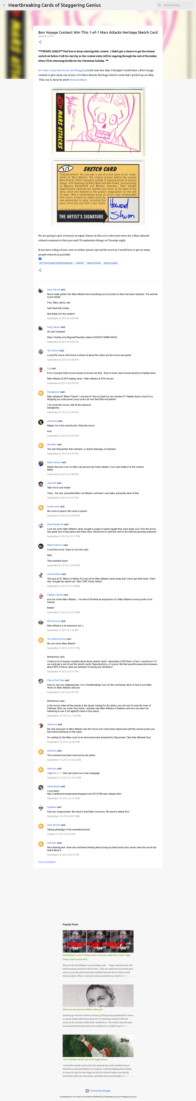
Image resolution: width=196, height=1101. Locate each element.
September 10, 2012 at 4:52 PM (63, 742)
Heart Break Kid (55, 524)
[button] (40, 42)
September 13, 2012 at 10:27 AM (64, 777)
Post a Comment (47, 862)
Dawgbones (53, 392)
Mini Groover (53, 621)
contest (80, 263)
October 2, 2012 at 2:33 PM (61, 834)
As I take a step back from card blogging (62, 70)
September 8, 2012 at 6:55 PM (62, 453)
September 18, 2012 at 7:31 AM (63, 798)
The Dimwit (53, 350)
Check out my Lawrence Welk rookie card (83, 1009)
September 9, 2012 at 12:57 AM (63, 612)
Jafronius (52, 724)
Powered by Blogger (98, 1090)
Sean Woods (53, 825)
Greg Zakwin (53, 289)
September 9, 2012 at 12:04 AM (63, 586)
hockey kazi (53, 506)
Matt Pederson (55, 545)
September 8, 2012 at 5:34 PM (62, 412)
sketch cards (110, 263)
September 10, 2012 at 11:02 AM (64, 715)
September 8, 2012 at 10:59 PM (63, 565)
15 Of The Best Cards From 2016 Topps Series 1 (85, 1059)
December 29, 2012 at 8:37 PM (63, 854)
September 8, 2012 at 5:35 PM (62, 435)
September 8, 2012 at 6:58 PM (62, 474)
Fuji (49, 368)
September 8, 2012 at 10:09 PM (63, 515)
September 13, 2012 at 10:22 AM (64, 759)
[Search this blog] (178, 5)
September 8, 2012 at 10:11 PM (63, 536)
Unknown (51, 750)
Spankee (51, 807)
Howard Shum (78, 79)
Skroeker (51, 444)
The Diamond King (56, 639)
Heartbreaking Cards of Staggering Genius (54, 5)
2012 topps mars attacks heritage (56, 263)
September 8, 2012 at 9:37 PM (62, 497)
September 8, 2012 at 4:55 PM (62, 318)
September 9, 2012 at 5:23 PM (62, 692)
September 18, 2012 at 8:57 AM (63, 816)
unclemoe (52, 421)
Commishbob (54, 574)
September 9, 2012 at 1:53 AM (62, 630)
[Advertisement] (98, 893)
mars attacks (94, 263)
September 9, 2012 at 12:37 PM (63, 648)
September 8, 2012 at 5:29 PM (62, 383)
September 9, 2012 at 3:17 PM (62, 671)
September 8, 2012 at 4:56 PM (62, 341)
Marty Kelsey (54, 462)
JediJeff (51, 483)
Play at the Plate (55, 680)
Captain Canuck (55, 594)
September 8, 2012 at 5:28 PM (62, 359)
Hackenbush (53, 786)
